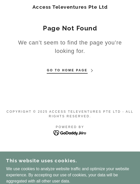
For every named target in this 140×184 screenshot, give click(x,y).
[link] (69, 7)
